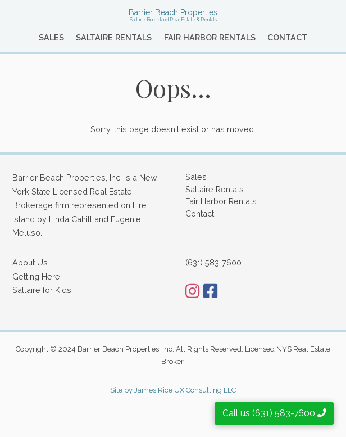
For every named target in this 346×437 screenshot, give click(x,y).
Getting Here (36, 276)
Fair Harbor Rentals (210, 37)
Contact (287, 37)
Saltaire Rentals (114, 37)
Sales (51, 37)
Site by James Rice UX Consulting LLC (173, 390)
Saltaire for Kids (41, 290)
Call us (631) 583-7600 (274, 413)
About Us (30, 262)
